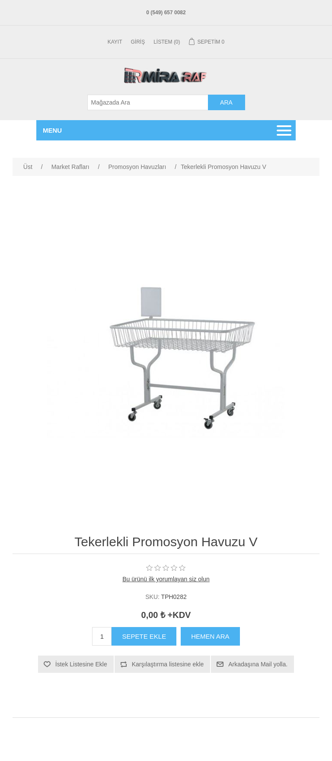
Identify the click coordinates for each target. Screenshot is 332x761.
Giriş (138, 42)
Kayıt (115, 42)
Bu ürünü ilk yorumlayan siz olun (166, 579)
